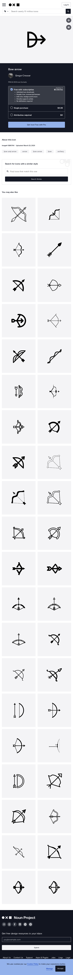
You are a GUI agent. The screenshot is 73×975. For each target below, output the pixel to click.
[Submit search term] (68, 11)
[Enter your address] (36, 939)
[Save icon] (68, 20)
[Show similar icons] (68, 27)
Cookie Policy (32, 964)
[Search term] (38, 11)
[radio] (36, 95)
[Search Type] (6, 11)
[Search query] (36, 171)
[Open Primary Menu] (4, 5)
